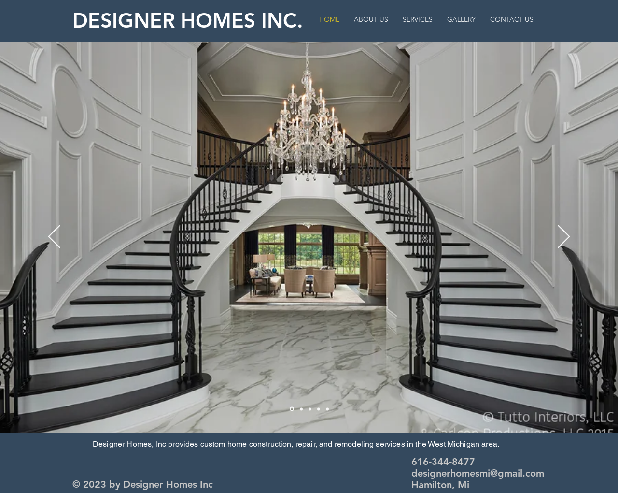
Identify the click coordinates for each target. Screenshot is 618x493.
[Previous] (54, 237)
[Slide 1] (301, 408)
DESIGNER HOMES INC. (187, 20)
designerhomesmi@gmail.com (477, 473)
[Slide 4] (318, 408)
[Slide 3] (310, 408)
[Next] (564, 237)
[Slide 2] (292, 409)
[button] (461, 20)
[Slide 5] (327, 408)
